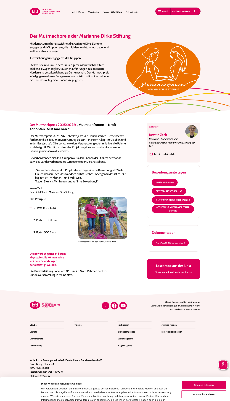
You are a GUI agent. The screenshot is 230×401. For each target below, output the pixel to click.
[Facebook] (114, 305)
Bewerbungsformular (169, 191)
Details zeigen (167, 394)
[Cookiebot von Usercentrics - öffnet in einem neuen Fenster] (20, 395)
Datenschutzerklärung (115, 382)
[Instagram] (105, 305)
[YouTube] (123, 305)
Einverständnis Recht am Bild (173, 200)
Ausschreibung (165, 182)
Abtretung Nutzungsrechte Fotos (172, 209)
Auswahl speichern (204, 372)
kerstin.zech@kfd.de (162, 154)
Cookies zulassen (204, 363)
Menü (163, 11)
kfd (73, 12)
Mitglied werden (181, 11)
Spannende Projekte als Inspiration (173, 272)
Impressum (137, 382)
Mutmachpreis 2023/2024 (170, 242)
